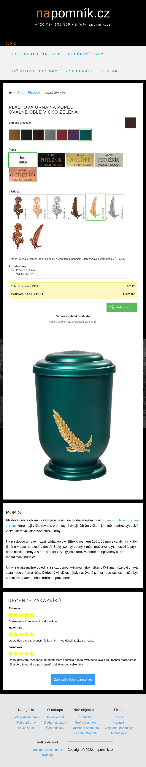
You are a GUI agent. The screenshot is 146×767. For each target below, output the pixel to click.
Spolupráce (79, 71)
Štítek (12, 149)
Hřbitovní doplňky (35, 71)
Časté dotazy (55, 728)
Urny (20, 92)
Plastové (34, 92)
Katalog (47, 755)
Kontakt (110, 71)
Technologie (119, 733)
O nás (119, 717)
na (45, 13)
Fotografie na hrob (36, 54)
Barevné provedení (20, 122)
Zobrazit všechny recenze (73, 679)
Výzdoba (14, 191)
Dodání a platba (55, 722)
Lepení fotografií (85, 733)
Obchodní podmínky (85, 728)
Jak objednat (55, 717)
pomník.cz (80, 13)
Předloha (85, 717)
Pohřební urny (86, 54)
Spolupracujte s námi (47, 750)
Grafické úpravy (85, 722)
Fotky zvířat (26, 728)
